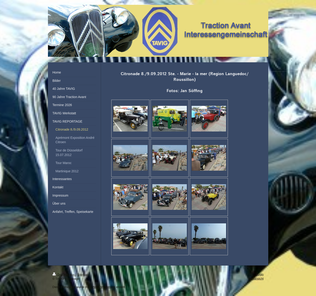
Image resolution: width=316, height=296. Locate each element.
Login (260, 274)
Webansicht (256, 278)
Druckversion (64, 274)
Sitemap (82, 274)
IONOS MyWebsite (102, 287)
